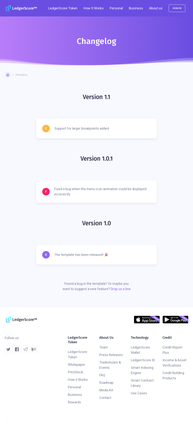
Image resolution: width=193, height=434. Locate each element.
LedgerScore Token (77, 354)
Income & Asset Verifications (174, 362)
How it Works (78, 380)
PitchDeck (75, 372)
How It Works (93, 8)
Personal (116, 8)
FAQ (102, 375)
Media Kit (106, 390)
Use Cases (139, 393)
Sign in (177, 8)
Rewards (74, 402)
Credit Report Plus (172, 350)
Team (103, 347)
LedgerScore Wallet (140, 350)
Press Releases (111, 355)
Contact (105, 398)
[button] (62, 8)
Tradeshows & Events (110, 365)
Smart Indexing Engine (142, 370)
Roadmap (106, 383)
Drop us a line (121, 289)
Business (136, 8)
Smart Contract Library (142, 383)
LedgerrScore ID (143, 360)
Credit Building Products (173, 375)
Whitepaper (76, 365)
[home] (21, 8)
